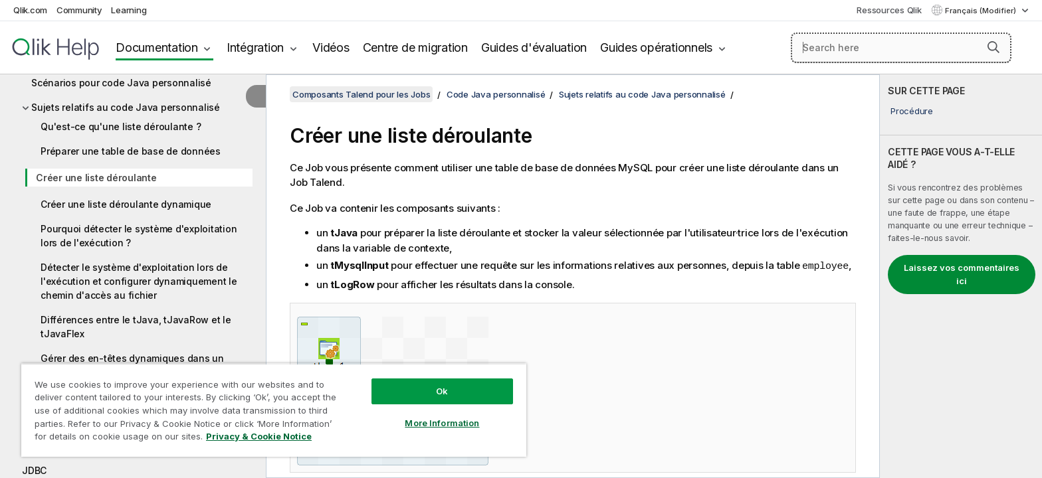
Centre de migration (415, 47)
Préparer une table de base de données (131, 151)
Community (79, 10)
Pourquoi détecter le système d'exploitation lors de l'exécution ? (139, 235)
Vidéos (331, 47)
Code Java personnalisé (496, 94)
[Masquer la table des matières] (256, 96)
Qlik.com (30, 10)
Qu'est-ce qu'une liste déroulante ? (121, 126)
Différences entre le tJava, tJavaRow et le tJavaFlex (136, 326)
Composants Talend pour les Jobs (361, 94)
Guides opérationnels (656, 47)
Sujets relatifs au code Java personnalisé (125, 107)
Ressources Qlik (889, 10)
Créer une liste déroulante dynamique (126, 204)
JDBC (34, 470)
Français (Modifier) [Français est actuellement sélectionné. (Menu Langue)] (981, 10)
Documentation (157, 47)
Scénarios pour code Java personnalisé (121, 82)
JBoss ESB (45, 445)
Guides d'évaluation (534, 47)
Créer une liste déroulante (96, 177)
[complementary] (961, 276)
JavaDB (39, 421)
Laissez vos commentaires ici (961, 274)
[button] (993, 47)
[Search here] (901, 48)
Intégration (255, 47)
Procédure (911, 111)
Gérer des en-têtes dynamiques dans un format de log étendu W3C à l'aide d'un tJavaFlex (132, 372)
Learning (128, 10)
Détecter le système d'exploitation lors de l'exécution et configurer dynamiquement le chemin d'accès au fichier (139, 281)
